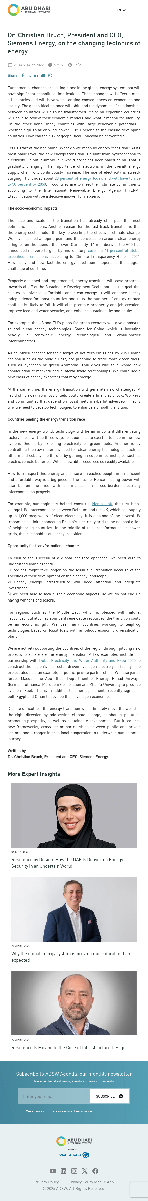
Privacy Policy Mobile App (91, 1181)
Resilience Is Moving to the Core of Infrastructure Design (68, 1047)
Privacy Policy (46, 1181)
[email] (55, 1096)
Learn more (83, 1111)
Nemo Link (102, 503)
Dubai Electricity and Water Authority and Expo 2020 (87, 660)
